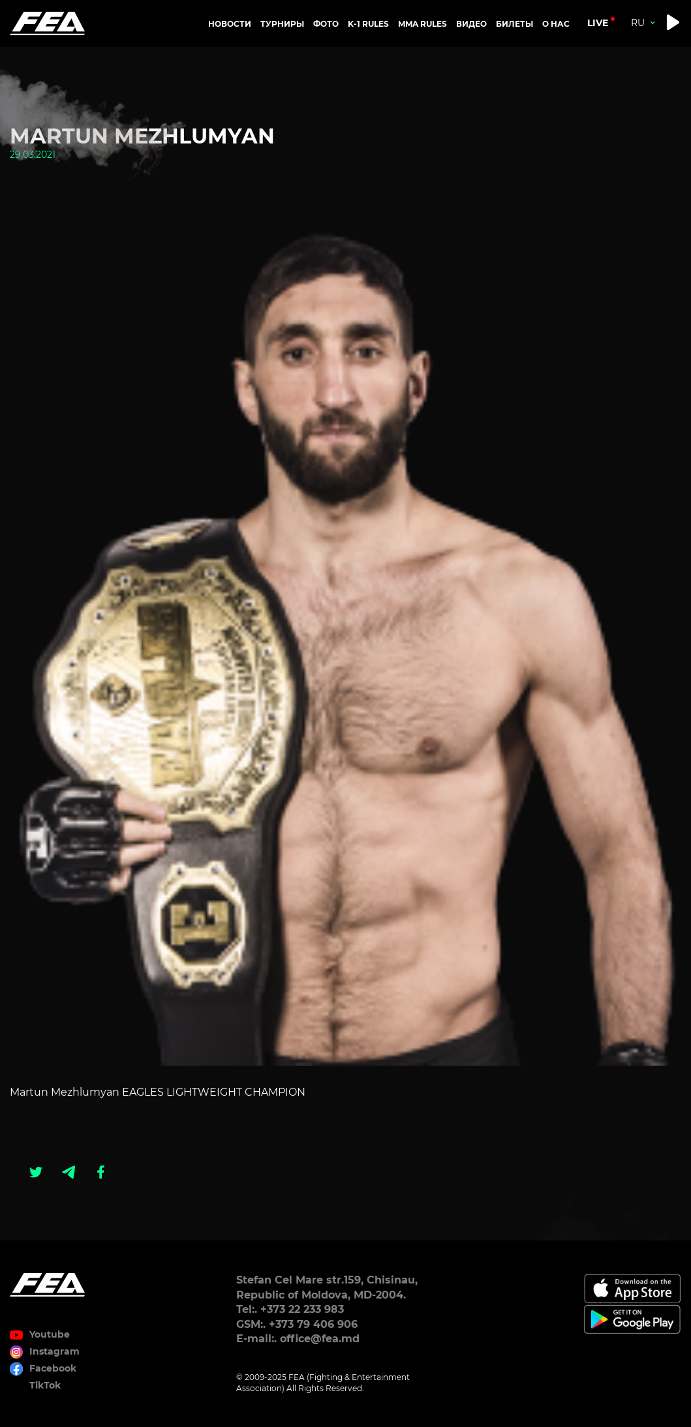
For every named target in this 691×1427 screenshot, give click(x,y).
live (597, 23)
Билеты (514, 24)
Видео (471, 24)
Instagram (54, 1351)
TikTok (45, 1385)
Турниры (282, 24)
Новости (229, 24)
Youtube (49, 1334)
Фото (326, 24)
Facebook (52, 1368)
